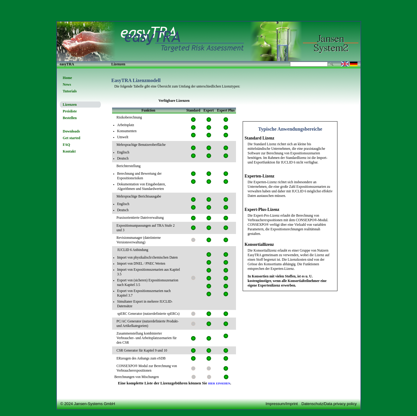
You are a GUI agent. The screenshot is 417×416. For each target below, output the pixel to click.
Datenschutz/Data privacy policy (329, 403)
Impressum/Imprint (281, 403)
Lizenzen (70, 104)
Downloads (71, 131)
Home (67, 78)
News (67, 84)
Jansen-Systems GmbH (94, 403)
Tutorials (70, 91)
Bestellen (70, 118)
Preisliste (70, 111)
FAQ (66, 145)
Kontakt (69, 151)
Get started (71, 138)
